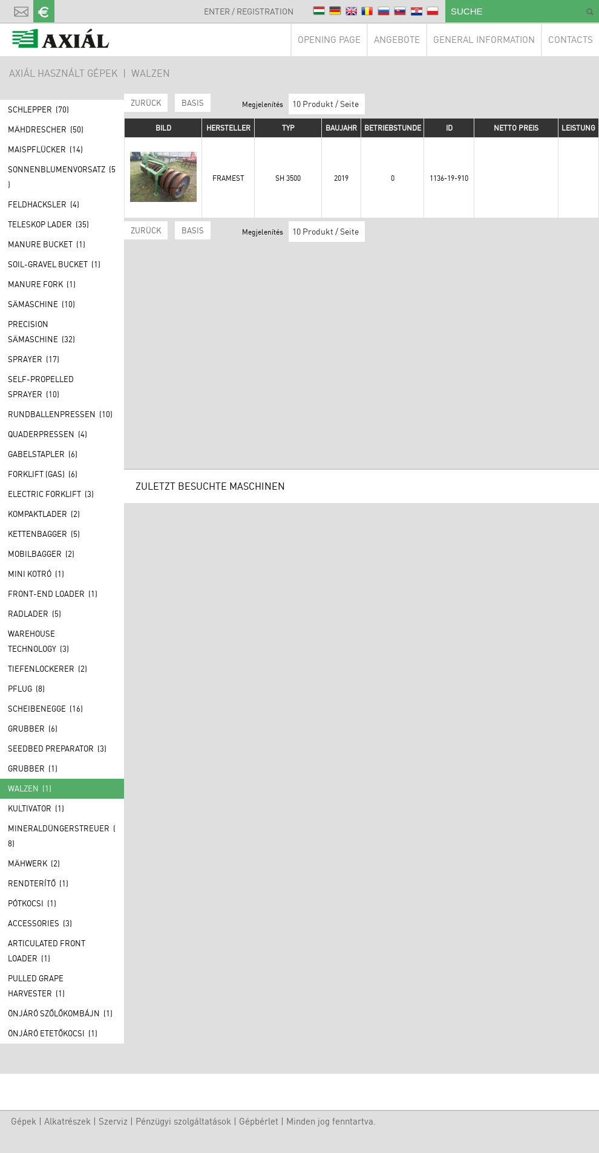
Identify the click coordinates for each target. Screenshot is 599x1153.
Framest (228, 178)
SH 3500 (288, 178)
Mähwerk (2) (34, 863)
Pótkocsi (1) (32, 903)
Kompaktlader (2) (44, 514)
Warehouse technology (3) (38, 641)
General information (484, 39)
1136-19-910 (449, 178)
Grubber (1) (32, 768)
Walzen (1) (29, 788)
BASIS (193, 103)
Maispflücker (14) (45, 149)
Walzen (150, 73)
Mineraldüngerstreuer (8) (62, 835)
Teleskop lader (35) (48, 224)
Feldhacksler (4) (43, 204)
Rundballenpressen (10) (60, 414)
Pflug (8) (26, 688)
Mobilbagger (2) (41, 554)
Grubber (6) (32, 728)
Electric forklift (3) (51, 494)
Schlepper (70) (38, 109)
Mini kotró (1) (36, 574)
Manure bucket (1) (46, 244)
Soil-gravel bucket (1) (54, 264)
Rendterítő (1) (38, 883)
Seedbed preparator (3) (57, 748)
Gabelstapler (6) (42, 454)
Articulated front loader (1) (46, 950)
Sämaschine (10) (41, 304)
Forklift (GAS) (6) (42, 474)
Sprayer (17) (33, 359)
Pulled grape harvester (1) (36, 985)
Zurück (146, 103)
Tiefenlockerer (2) (47, 669)
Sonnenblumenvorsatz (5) (62, 176)
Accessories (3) (40, 923)
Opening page (329, 39)
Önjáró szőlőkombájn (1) (60, 1013)
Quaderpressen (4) (47, 434)
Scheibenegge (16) (45, 708)
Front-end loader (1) (52, 594)
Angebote (397, 39)
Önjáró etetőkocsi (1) (52, 1033)
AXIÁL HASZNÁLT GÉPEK (63, 73)
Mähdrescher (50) (45, 129)
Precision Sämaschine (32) (41, 331)
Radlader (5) (34, 614)
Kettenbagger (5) (44, 534)
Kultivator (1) (36, 808)
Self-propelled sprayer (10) (41, 386)
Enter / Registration (248, 11)
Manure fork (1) (42, 284)
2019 (341, 178)
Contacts (570, 39)
